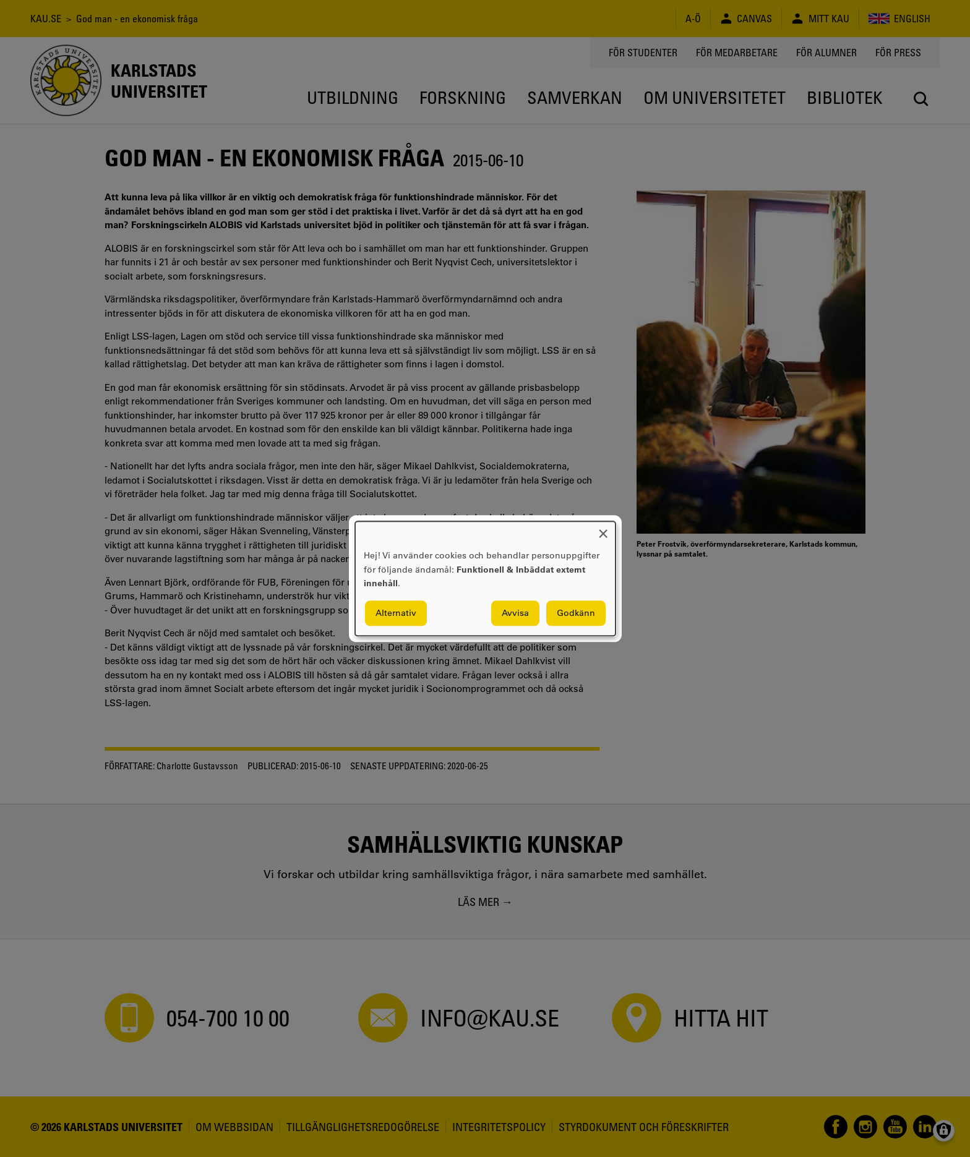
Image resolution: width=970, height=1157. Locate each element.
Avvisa (515, 612)
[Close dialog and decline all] (603, 529)
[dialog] (485, 578)
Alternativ (396, 612)
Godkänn (576, 612)
